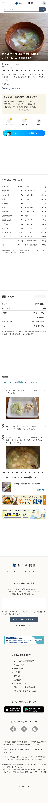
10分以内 (5, 89)
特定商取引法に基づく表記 (24, 691)
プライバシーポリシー (22, 683)
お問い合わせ (16, 594)
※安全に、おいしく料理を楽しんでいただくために (20, 382)
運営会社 (17, 676)
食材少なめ (15, 89)
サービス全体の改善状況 (23, 661)
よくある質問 (20, 625)
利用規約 (17, 672)
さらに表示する (24, 110)
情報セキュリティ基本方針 (24, 687)
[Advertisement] (24, 155)
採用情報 (17, 679)
